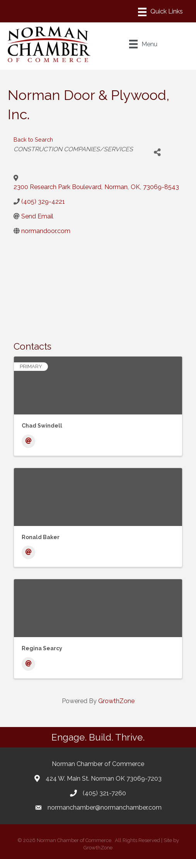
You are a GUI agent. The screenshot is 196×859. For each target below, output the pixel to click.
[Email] (28, 441)
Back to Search (33, 139)
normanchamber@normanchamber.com (105, 807)
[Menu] (160, 12)
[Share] (157, 152)
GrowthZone (116, 701)
